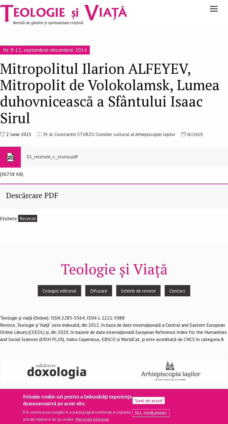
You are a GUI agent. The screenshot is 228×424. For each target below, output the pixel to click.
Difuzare (98, 291)
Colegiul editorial (59, 291)
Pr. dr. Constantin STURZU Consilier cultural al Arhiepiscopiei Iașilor (109, 134)
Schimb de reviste (138, 291)
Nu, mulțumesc (151, 414)
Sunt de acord (148, 403)
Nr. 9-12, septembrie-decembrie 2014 (45, 49)
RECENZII (195, 134)
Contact (177, 291)
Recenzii (28, 218)
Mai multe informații (92, 421)
